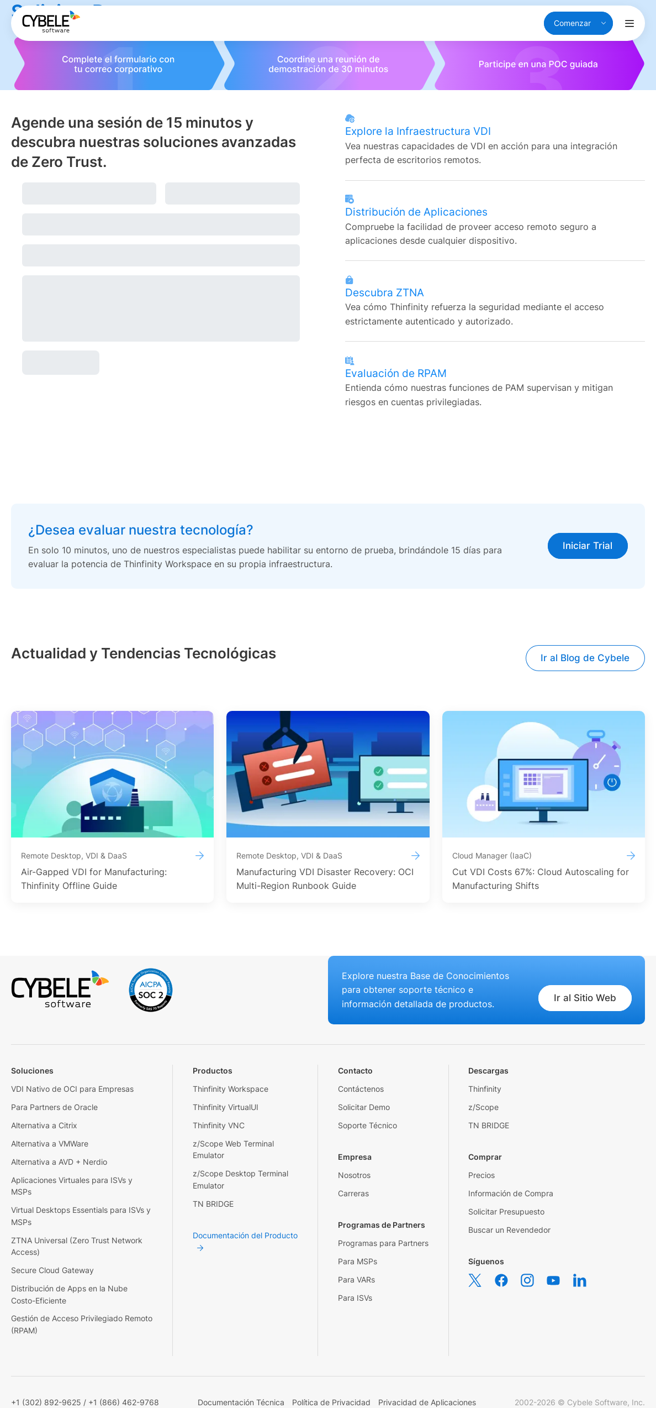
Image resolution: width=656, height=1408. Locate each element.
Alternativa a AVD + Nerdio (59, 1161)
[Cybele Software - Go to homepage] (51, 22)
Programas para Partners (383, 1243)
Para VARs (356, 1279)
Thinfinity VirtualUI (225, 1107)
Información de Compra (510, 1193)
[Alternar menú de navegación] (629, 23)
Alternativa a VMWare (49, 1143)
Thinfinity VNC (219, 1125)
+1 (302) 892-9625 (46, 1402)
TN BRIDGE (213, 1203)
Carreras (353, 1193)
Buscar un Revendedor (509, 1229)
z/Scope (483, 1107)
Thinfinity (484, 1088)
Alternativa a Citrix (44, 1125)
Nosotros (354, 1175)
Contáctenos (361, 1088)
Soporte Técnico (367, 1125)
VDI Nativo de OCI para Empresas (72, 1088)
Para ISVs (355, 1297)
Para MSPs (357, 1261)
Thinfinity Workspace (230, 1088)
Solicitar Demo (364, 1107)
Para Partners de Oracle (54, 1107)
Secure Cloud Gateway (52, 1270)
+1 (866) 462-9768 (123, 1402)
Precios (481, 1175)
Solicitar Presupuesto (506, 1211)
